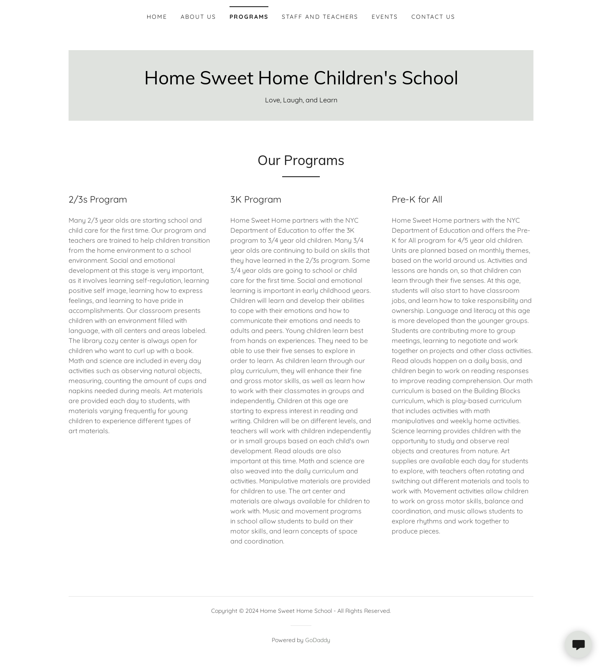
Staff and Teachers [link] (320, 16)
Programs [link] (249, 16)
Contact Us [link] (433, 16)
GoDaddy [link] (317, 640)
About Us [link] (198, 16)
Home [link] (157, 16)
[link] (301, 82)
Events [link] (385, 16)
